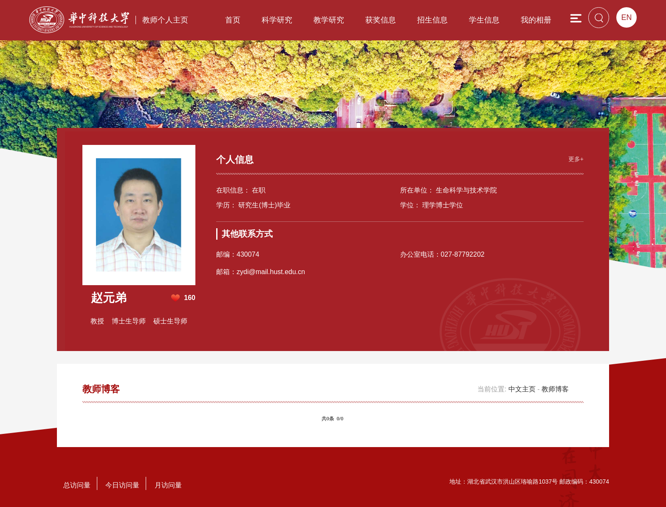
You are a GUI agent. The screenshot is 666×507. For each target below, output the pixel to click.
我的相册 (536, 20)
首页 (232, 20)
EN (626, 17)
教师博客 (555, 389)
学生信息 (484, 20)
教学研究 (328, 20)
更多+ (576, 159)
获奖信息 (380, 20)
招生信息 (432, 20)
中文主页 (522, 389)
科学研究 (277, 20)
